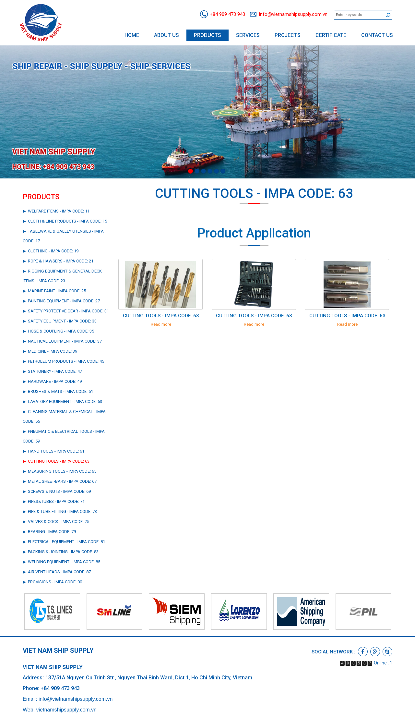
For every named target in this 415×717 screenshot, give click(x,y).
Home (131, 35)
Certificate (330, 35)
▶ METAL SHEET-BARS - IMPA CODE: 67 (60, 481)
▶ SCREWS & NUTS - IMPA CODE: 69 (57, 491)
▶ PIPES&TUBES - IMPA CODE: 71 (54, 501)
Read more (161, 324)
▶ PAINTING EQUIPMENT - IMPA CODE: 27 (61, 300)
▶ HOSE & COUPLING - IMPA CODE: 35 (58, 331)
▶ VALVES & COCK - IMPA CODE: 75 (56, 521)
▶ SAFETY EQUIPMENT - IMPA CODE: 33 (60, 321)
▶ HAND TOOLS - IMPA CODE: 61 (53, 451)
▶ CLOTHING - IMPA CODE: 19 (50, 251)
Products (207, 35)
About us (166, 35)
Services (248, 35)
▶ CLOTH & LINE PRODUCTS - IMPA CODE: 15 (65, 221)
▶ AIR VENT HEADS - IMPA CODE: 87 (57, 571)
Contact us (377, 35)
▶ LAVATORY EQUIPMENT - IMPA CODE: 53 (62, 401)
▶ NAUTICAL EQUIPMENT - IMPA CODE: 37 (62, 341)
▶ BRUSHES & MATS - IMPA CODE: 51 (58, 391)
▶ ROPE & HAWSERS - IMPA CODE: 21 (58, 261)
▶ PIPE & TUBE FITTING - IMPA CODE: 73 (60, 511)
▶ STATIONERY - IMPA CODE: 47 (52, 371)
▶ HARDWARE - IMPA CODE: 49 (52, 381)
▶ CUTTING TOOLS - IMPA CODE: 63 (56, 461)
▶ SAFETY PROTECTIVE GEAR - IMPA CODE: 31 (66, 311)
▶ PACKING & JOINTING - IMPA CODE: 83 (61, 551)
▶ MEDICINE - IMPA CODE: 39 (50, 351)
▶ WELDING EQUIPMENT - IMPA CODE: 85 (61, 561)
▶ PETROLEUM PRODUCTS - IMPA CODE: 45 (63, 361)
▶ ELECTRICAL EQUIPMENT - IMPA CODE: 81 (64, 541)
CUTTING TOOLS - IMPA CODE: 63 (161, 316)
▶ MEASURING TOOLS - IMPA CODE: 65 (59, 471)
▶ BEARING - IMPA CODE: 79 (49, 531)
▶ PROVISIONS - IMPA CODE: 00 (52, 581)
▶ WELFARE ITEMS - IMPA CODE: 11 (56, 211)
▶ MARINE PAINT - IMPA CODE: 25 (54, 290)
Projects (288, 35)
